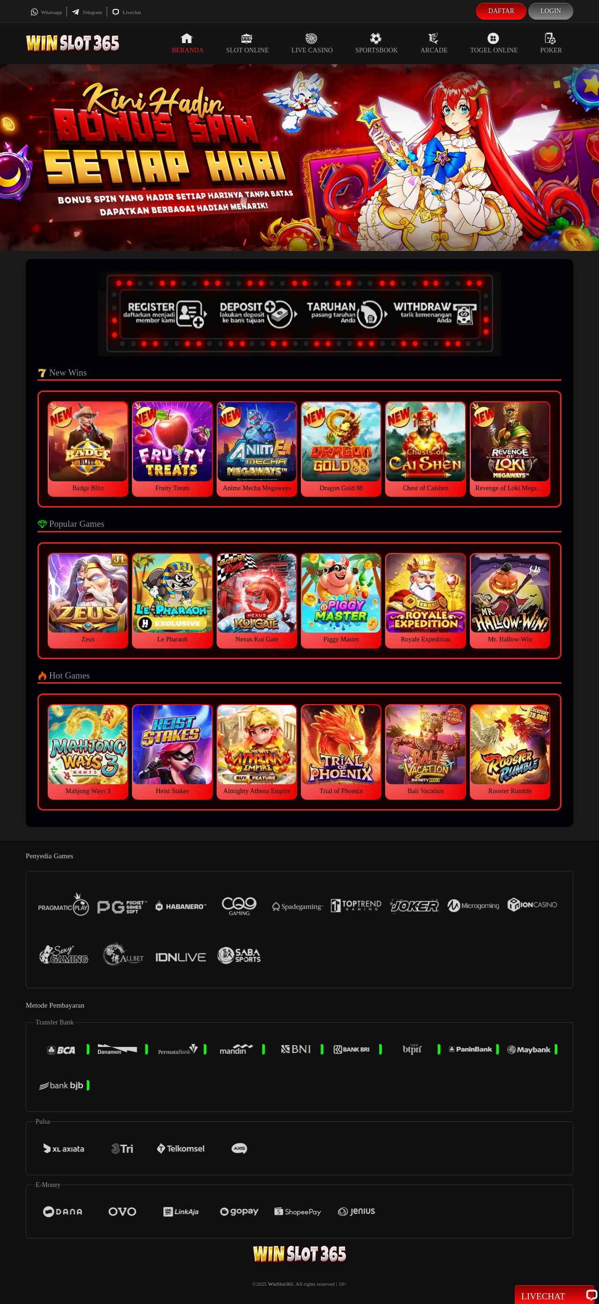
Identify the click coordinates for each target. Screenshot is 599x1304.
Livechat (126, 12)
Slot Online (247, 43)
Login (551, 11)
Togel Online (494, 43)
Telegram (87, 12)
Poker (551, 43)
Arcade (434, 43)
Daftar (501, 11)
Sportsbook (376, 43)
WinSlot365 (280, 1284)
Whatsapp (46, 12)
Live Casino (312, 43)
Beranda (188, 43)
